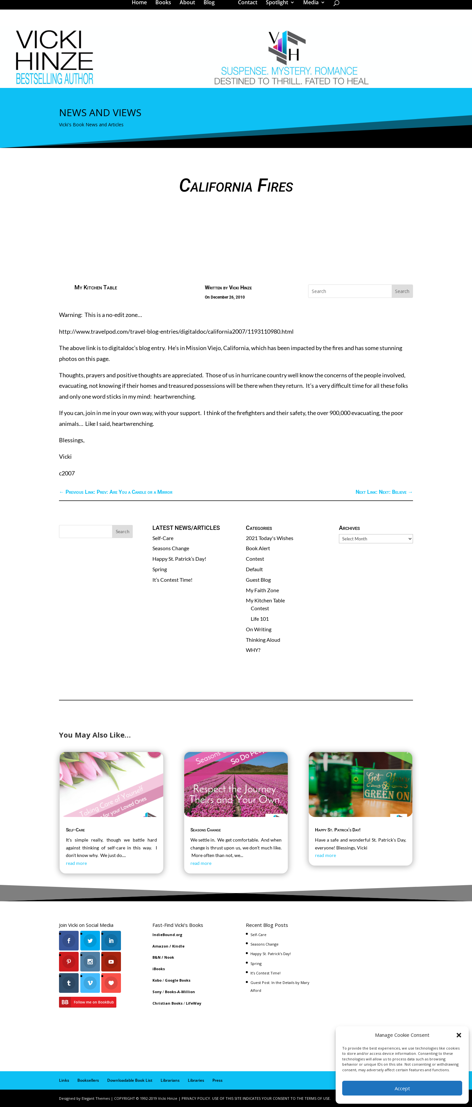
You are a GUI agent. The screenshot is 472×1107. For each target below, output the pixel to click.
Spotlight (275, 8)
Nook (169, 957)
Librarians (170, 1080)
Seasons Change (170, 548)
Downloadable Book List (129, 1080)
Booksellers (88, 1080)
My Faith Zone (262, 590)
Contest (255, 558)
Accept (402, 1088)
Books (165, 8)
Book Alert (258, 548)
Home (141, 8)
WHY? (253, 650)
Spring (159, 569)
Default (254, 569)
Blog (211, 8)
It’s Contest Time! (172, 579)
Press (217, 1080)
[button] (459, 1035)
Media (308, 8)
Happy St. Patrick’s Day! (179, 558)
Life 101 (260, 619)
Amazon (160, 946)
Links (64, 1080)
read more (76, 863)
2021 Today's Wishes (269, 538)
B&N (156, 957)
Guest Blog (258, 579)
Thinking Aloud (263, 640)
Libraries (196, 1080)
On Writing (258, 629)
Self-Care (162, 538)
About (189, 8)
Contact (245, 8)
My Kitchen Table (95, 287)
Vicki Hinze (240, 287)
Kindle (178, 946)
